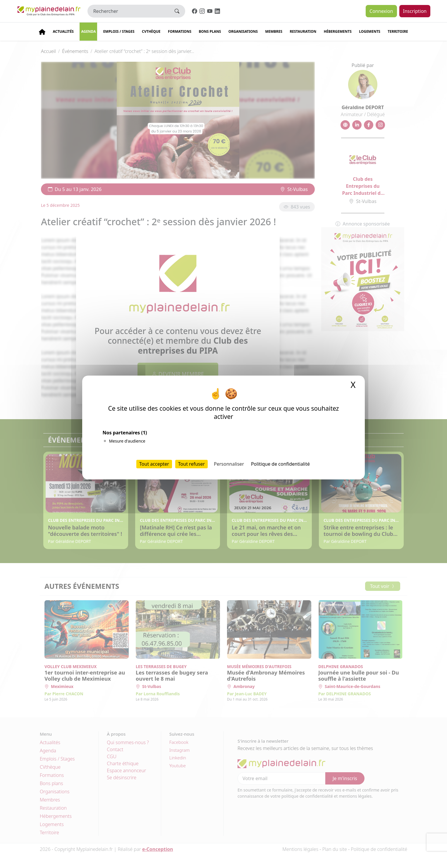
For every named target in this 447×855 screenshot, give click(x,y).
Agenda (88, 31)
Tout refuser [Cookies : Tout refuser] (191, 464)
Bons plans (210, 31)
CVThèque (151, 31)
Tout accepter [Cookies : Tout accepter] (154, 464)
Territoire (398, 31)
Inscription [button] (415, 11)
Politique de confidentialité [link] (280, 464)
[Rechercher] (128, 11)
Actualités (63, 31)
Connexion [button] (381, 11)
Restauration (303, 31)
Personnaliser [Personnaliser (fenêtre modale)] (229, 464)
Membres (273, 31)
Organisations (243, 31)
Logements (369, 31)
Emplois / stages (119, 31)
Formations (179, 31)
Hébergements (338, 31)
